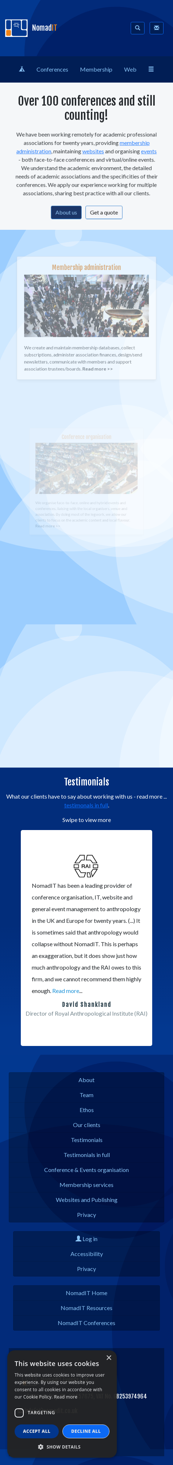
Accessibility (86, 1253)
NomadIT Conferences (86, 1322)
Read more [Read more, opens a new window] (65, 1397)
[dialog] (62, 1404)
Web (130, 69)
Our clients (86, 1124)
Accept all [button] (36, 1431)
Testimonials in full (87, 1154)
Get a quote (102, 209)
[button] (50, 1038)
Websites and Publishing (87, 1199)
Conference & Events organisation (86, 1169)
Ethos (87, 1109)
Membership (96, 69)
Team (86, 1094)
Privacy (86, 1214)
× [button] (108, 1358)
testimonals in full (86, 805)
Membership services (86, 1184)
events (143, 153)
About (86, 1079)
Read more (65, 990)
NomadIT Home (86, 1292)
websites (93, 153)
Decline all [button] (86, 1431)
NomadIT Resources (86, 1307)
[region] (86, 938)
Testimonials (87, 1139)
